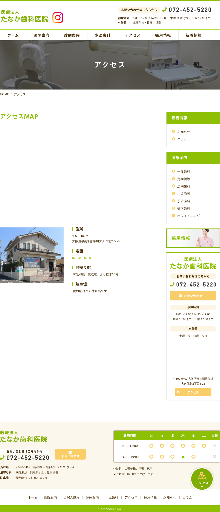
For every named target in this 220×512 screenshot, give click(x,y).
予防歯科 (183, 201)
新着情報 (194, 35)
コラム (182, 139)
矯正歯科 (183, 208)
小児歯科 (103, 35)
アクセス (133, 35)
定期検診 (183, 179)
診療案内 (72, 35)
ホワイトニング (188, 216)
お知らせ (183, 131)
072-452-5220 (81, 258)
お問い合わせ (191, 296)
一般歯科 (183, 171)
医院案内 (42, 35)
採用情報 (163, 35)
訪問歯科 (183, 186)
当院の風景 (71, 497)
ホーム (13, 35)
